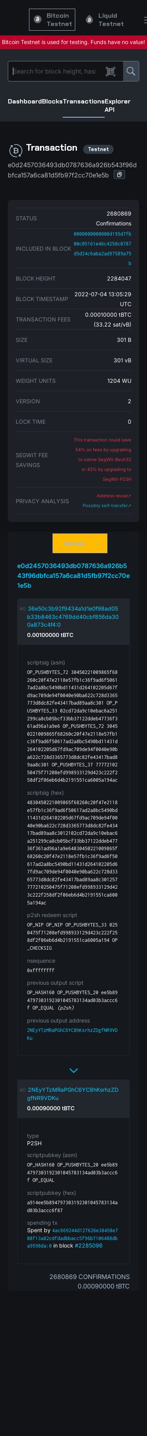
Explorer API (118, 105)
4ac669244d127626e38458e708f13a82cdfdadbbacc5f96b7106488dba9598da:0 (72, 1238)
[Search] (57, 71)
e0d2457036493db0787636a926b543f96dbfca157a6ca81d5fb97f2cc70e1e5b (73, 575)
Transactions (84, 101)
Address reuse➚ (114, 495)
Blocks (52, 101)
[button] (119, 174)
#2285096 (89, 1245)
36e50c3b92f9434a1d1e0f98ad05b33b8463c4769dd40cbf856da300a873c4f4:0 (73, 616)
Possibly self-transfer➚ (107, 505)
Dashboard (25, 101)
